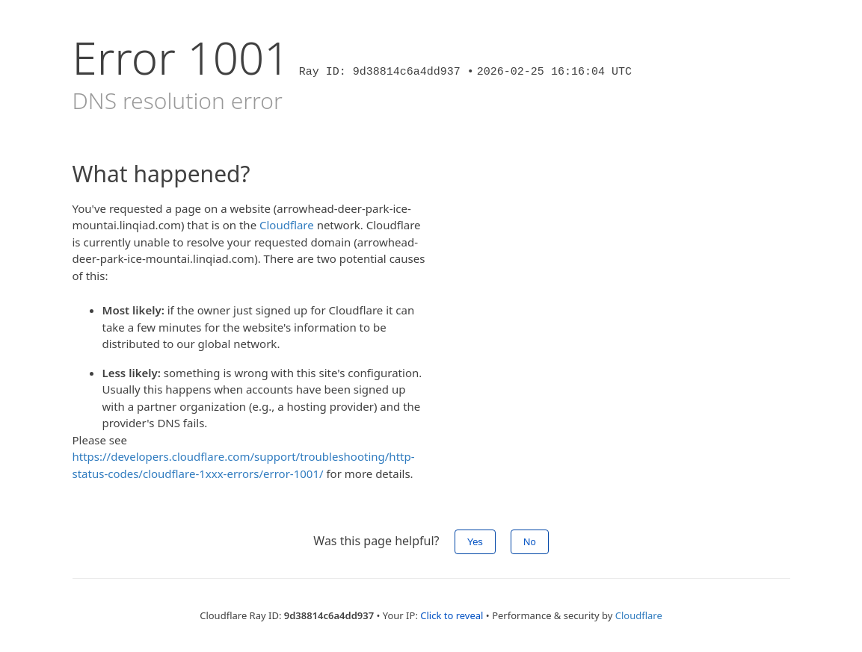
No (529, 541)
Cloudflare (286, 224)
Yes (475, 541)
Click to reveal (451, 615)
